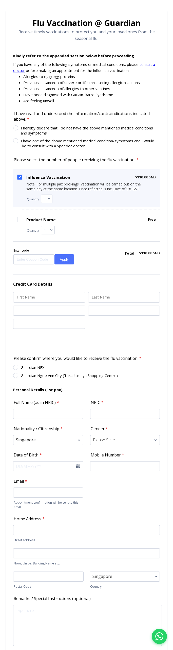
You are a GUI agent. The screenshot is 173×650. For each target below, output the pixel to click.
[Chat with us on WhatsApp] (159, 636)
